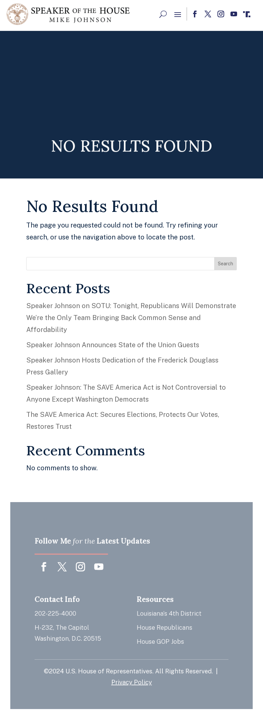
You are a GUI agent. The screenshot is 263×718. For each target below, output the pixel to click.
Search (225, 263)
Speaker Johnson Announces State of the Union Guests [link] (112, 345)
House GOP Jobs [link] (159, 639)
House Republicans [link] (163, 626)
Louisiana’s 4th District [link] (167, 613)
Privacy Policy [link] (131, 678)
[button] (177, 14)
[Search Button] (163, 14)
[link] (68, 14)
